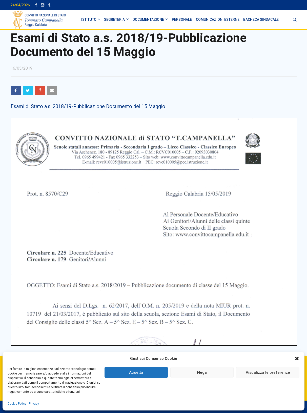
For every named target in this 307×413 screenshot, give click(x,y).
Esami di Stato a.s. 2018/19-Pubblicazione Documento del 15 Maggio (88, 106)
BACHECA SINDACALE (261, 19)
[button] (296, 358)
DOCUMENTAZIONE (148, 19)
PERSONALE (182, 19)
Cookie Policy (17, 403)
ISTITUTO (88, 19)
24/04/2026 (20, 5)
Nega (202, 372)
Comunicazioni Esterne (217, 19)
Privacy (34, 403)
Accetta (136, 372)
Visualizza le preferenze (268, 372)
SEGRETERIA (114, 19)
